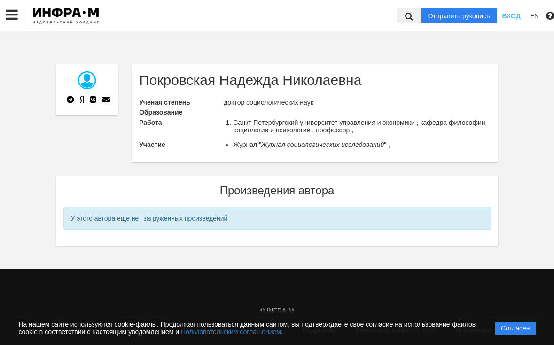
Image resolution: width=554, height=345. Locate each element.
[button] (11, 15)
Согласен (515, 328)
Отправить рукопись (459, 16)
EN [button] (534, 16)
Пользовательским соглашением (231, 332)
